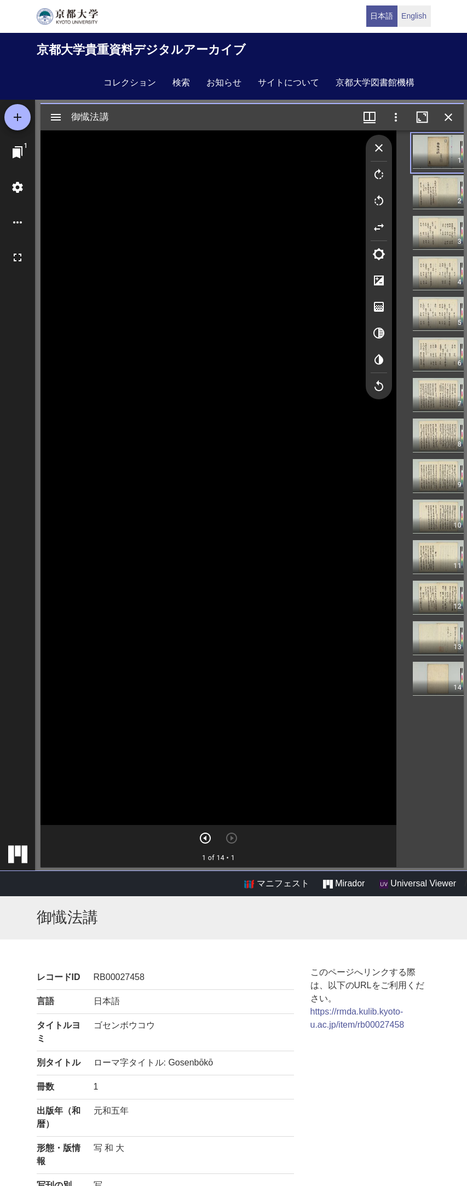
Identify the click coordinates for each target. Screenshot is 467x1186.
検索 (181, 82)
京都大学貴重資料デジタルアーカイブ (141, 49)
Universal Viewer (417, 884)
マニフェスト (276, 884)
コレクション (129, 82)
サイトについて (288, 82)
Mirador (344, 884)
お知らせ (223, 82)
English (413, 16)
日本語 (381, 16)
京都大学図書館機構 (375, 82)
